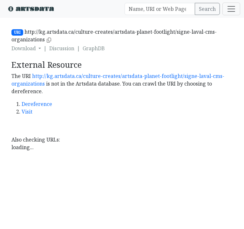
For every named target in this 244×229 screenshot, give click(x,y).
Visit (27, 111)
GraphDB (94, 48)
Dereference (37, 104)
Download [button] (24, 48)
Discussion (61, 48)
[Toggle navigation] (231, 9)
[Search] (160, 9)
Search (207, 8)
